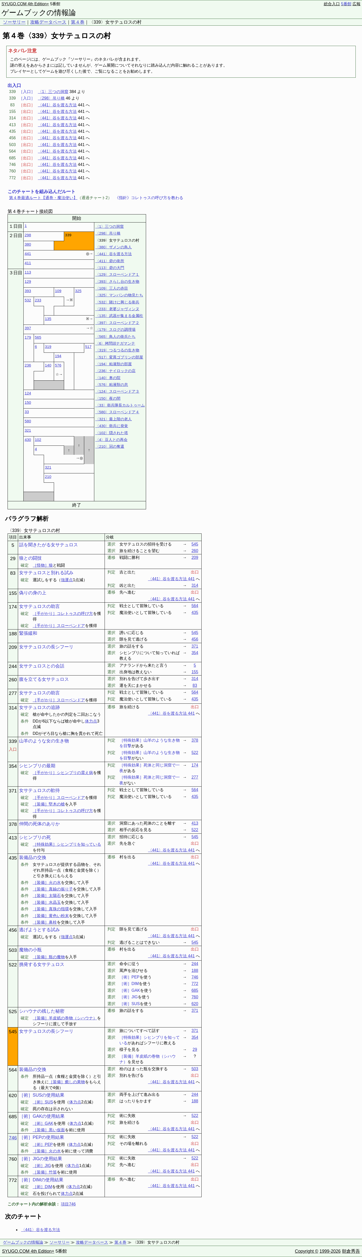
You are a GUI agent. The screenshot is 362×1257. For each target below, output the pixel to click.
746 (195, 977)
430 (28, 439)
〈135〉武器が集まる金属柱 (119, 315)
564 (195, 606)
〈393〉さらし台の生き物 (117, 281)
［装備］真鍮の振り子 (53, 889)
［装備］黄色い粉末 (51, 916)
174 (13, 606)
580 (28, 421)
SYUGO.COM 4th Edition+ (25, 4)
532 (28, 300)
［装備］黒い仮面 (49, 1130)
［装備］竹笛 (45, 1172)
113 (28, 272)
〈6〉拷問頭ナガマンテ (115, 343)
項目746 (68, 1204)
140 (48, 365)
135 (48, 319)
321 (28, 430)
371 (195, 646)
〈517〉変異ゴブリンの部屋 (119, 357)
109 (58, 291)
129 (28, 281)
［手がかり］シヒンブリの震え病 (63, 773)
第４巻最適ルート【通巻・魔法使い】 (43, 198)
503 (13, 950)
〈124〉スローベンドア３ (117, 391)
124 (28, 393)
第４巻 (77, 22)
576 (58, 365)
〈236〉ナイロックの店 (115, 371)
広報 (356, 4)
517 (88, 346)
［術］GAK (43, 1123)
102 (38, 439)
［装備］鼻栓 (45, 922)
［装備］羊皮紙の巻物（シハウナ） (65, 1018)
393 (28, 291)
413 (195, 823)
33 (27, 412)
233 (38, 300)
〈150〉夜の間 (107, 398)
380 (28, 244)
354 (195, 653)
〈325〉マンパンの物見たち (119, 295)
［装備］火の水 (47, 882)
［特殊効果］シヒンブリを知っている (67, 844)
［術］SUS (43, 1102)
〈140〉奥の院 (107, 378)
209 (195, 557)
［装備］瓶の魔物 (49, 957)
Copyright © (306, 1251)
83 (12, 573)
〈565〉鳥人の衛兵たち (115, 336)
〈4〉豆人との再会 (111, 439)
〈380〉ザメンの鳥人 (113, 247)
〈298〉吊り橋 (51, 98)
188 (13, 633)
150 (28, 402)
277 (13, 693)
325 (78, 291)
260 (195, 551)
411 (28, 263)
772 (195, 983)
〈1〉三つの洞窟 (53, 91)
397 (28, 328)
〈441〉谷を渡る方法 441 (171, 579)
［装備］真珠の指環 (51, 909)
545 (195, 544)
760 (195, 997)
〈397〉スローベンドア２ (117, 323)
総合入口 (332, 4)
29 (12, 558)
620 (195, 1004)
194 (58, 356)
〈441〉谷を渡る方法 (57, 105)
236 (28, 365)
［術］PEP (43, 1144)
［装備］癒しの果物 (67, 1082)
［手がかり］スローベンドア (59, 625)
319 (48, 346)
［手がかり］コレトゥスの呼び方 (63, 613)
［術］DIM (42, 1187)
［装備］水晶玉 (47, 902)
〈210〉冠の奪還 (109, 446)
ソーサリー (14, 22)
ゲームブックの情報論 (39, 13)
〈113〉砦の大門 (109, 267)
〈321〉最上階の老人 (113, 419)
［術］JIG (42, 1165)
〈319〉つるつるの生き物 (117, 350)
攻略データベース (48, 22)
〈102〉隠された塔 (111, 433)
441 (28, 253)
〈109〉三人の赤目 (111, 288)
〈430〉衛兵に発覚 (111, 426)
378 (195, 740)
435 (195, 612)
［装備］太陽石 (47, 895)
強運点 (67, 580)
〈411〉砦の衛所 (109, 261)
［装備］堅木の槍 (49, 804)
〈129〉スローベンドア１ (117, 274)
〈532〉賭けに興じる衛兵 (117, 302)
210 (48, 476)
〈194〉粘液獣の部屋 (113, 364)
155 (13, 593)
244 (13, 666)
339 (13, 741)
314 (195, 585)
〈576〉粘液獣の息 (111, 384)
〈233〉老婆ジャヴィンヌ (117, 309)
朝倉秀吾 (351, 1251)
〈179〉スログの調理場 (115, 329)
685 (195, 990)
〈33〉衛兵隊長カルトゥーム (120, 405)
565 (38, 337)
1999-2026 (330, 1251)
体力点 (91, 721)
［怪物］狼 (43, 565)
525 (13, 1011)
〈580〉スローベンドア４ (117, 412)
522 (195, 752)
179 (28, 337)
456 (195, 639)
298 (28, 235)
